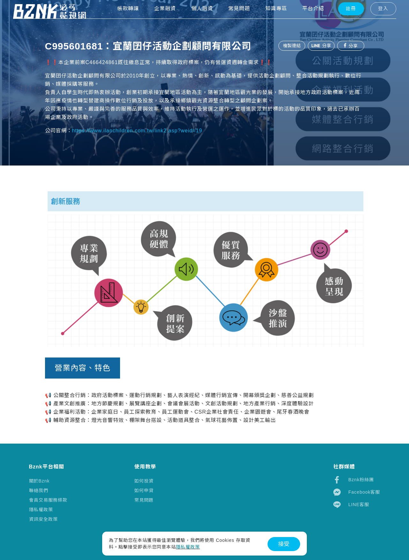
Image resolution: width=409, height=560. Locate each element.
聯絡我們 (38, 490)
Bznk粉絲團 (353, 479)
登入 (371, 19)
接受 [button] (284, 544)
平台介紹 (302, 19)
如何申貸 (144, 490)
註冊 (340, 19)
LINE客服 (351, 504)
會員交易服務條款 (48, 500)
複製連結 (289, 45)
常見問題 (144, 500)
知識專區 (265, 19)
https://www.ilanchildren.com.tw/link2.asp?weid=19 (137, 130)
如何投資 (144, 480)
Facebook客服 (356, 492)
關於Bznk (39, 480)
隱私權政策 (41, 509)
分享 (319, 45)
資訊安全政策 (43, 519)
